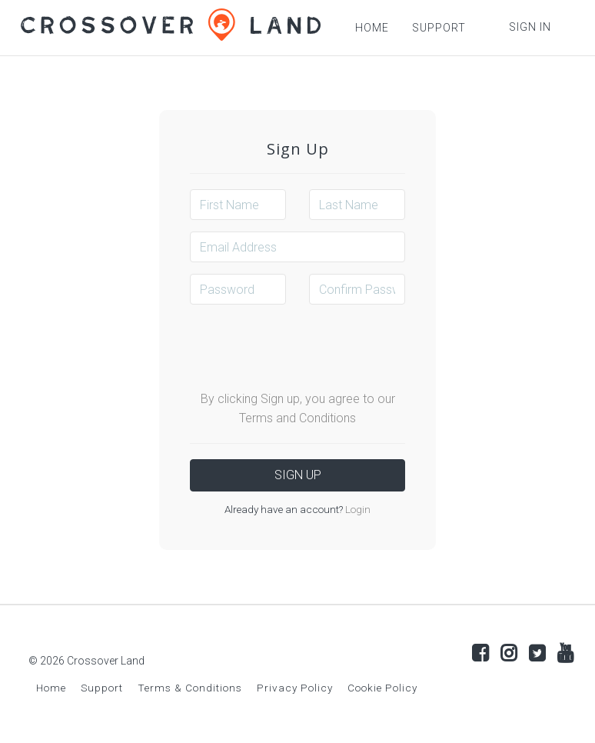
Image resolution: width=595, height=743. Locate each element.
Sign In (530, 27)
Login (357, 509)
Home (51, 687)
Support (102, 687)
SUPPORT (439, 28)
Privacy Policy (295, 687)
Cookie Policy (382, 687)
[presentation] (307, 346)
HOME (372, 28)
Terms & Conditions (190, 687)
